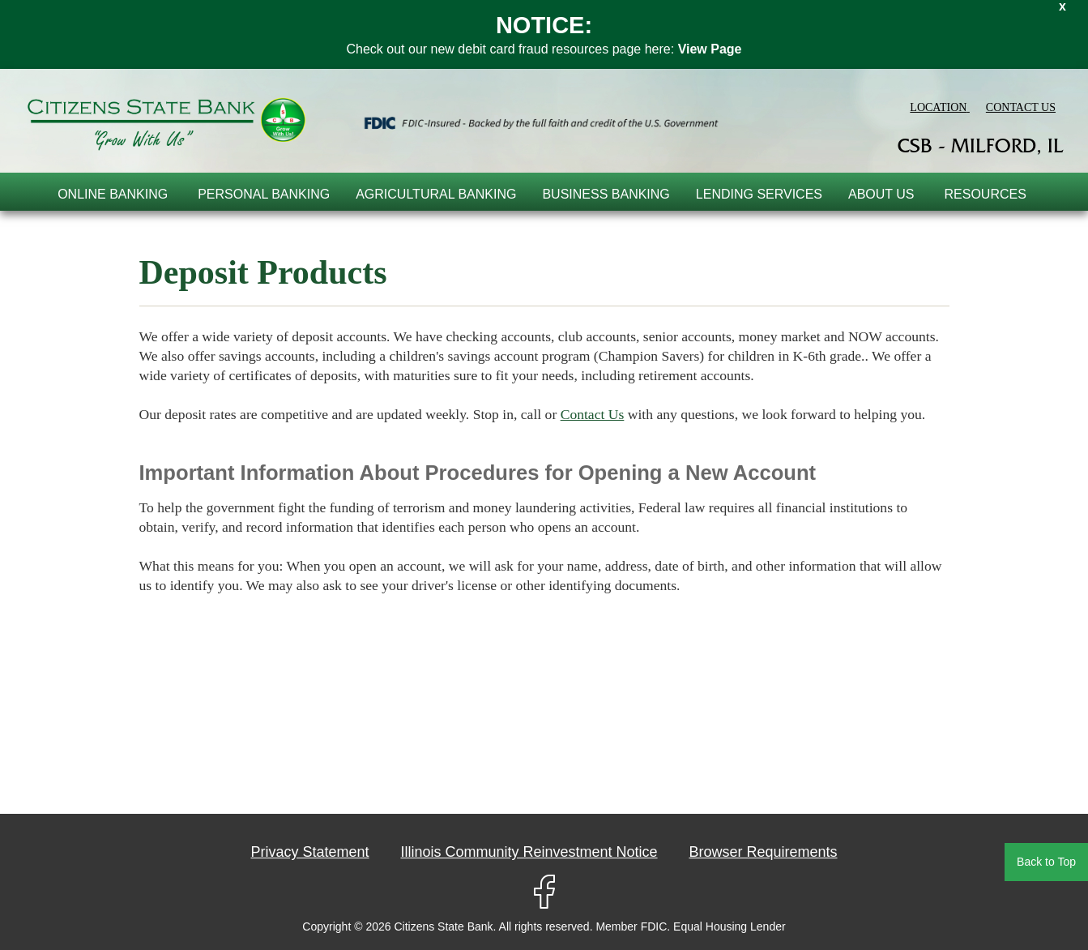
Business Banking (605, 194)
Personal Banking (264, 194)
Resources (985, 194)
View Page (710, 49)
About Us (881, 194)
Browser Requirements (763, 852)
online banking (113, 194)
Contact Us (593, 414)
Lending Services (759, 194)
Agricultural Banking (436, 194)
